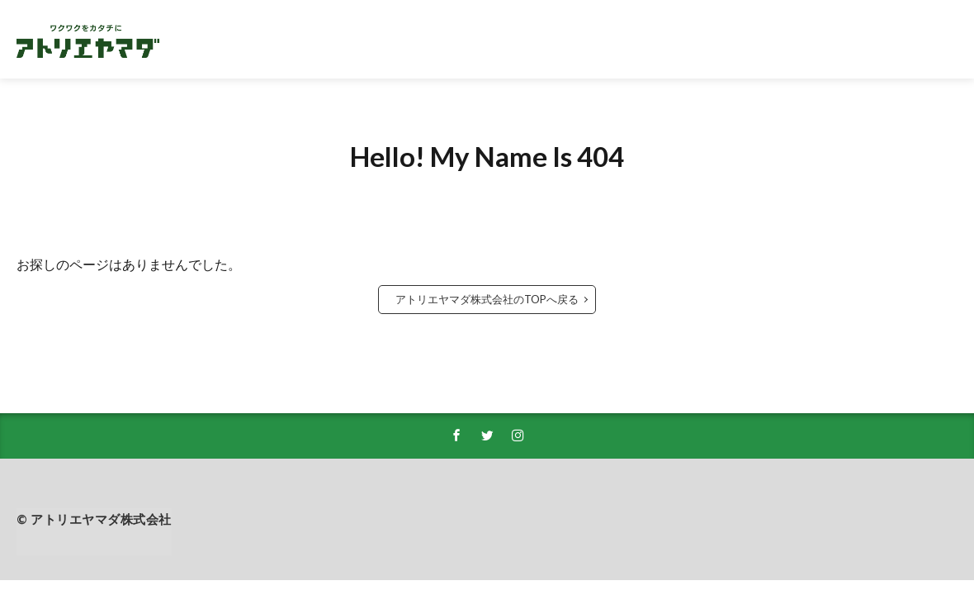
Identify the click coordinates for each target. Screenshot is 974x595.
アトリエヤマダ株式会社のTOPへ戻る (487, 299)
